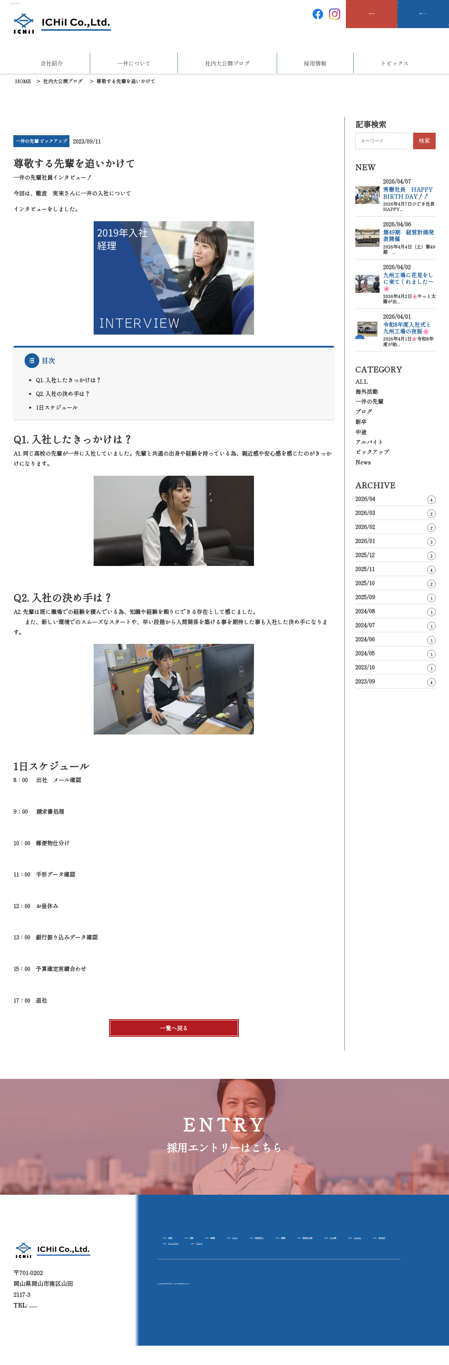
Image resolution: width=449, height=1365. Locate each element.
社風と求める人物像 (190, 1253)
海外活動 (366, 391)
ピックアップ (372, 452)
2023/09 (395, 681)
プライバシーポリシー (192, 1265)
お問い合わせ (343, 1253)
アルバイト (369, 442)
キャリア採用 (244, 1253)
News (363, 462)
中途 (361, 432)
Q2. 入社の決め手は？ (63, 393)
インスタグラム (294, 1253)
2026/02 (395, 527)
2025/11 (395, 569)
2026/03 (395, 513)
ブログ (363, 411)
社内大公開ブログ (227, 63)
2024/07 (395, 625)
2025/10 (395, 583)
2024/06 (395, 639)
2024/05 (395, 653)
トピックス (395, 63)
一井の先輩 (369, 401)
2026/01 (395, 541)
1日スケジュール (57, 407)
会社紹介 (51, 63)
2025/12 (395, 555)
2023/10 (395, 667)
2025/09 (395, 597)
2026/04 (395, 499)
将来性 (212, 1241)
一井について (134, 63)
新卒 (361, 421)
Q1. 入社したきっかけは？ (68, 380)
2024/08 (395, 611)
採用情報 (315, 63)
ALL (361, 381)
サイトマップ (249, 1265)
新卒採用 (383, 1241)
